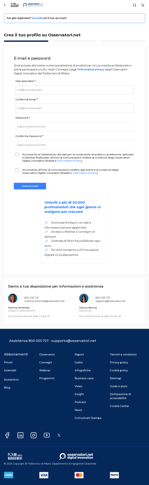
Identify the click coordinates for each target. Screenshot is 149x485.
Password (22, 117)
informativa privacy (91, 69)
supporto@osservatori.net (110, 301)
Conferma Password (29, 136)
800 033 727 (102, 297)
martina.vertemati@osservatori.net (44, 301)
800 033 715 (31, 297)
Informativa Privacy (69, 160)
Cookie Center (119, 406)
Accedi (37, 18)
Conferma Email (26, 99)
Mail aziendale (25, 81)
